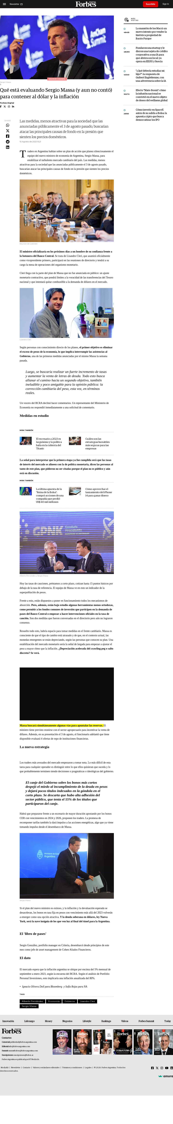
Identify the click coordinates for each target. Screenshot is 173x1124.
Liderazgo (29, 1021)
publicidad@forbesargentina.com (23, 1042)
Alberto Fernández (32, 1001)
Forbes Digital (7, 103)
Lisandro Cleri (87, 1001)
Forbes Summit (146, 1021)
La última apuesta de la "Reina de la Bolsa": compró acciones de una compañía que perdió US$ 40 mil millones (50, 495)
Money (48, 1021)
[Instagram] (162, 1068)
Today (167, 1021)
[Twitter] (157, 1068)
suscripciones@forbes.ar (23, 1055)
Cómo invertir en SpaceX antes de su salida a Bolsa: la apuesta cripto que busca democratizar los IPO (151, 115)
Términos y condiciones (72, 1068)
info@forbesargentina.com (19, 1047)
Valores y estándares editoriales (46, 1068)
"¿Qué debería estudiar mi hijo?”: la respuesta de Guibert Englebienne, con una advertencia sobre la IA (151, 76)
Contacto (26, 1068)
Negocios (67, 1021)
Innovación (8, 1021)
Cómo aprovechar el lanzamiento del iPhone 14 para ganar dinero (98, 492)
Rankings (106, 1021)
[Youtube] (166, 1068)
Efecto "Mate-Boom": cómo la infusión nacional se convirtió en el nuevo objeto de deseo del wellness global (151, 95)
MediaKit (5, 1068)
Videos (124, 1021)
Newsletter (15, 1068)
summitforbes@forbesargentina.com (23, 1051)
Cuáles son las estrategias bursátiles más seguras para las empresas (97, 444)
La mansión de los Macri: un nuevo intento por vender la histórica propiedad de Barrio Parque (151, 33)
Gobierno (70, 1001)
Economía (54, 1001)
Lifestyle (87, 1021)
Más (149, 19)
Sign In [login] (166, 4)
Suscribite (150, 4)
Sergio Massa (29, 1006)
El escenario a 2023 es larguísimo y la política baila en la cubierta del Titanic (49, 444)
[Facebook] (152, 1068)
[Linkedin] (171, 1068)
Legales (88, 1068)
